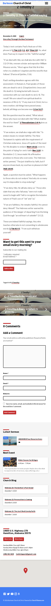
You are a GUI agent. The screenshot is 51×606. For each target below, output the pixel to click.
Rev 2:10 (36, 150)
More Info (8, 539)
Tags (16, 25)
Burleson (17, 3)
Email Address (10, 256)
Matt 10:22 (32, 147)
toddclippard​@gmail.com (26, 554)
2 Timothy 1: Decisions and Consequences (22, 297)
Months (23, 25)
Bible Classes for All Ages (28, 460)
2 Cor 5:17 (37, 109)
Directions (19, 539)
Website (6, 394)
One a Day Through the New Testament (24, 20)
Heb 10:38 (8, 169)
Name (6, 373)
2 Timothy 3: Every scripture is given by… (21, 310)
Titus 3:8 (33, 50)
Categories (7, 25)
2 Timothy (15, 282)
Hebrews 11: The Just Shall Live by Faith (20, 511)
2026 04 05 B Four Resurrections (30, 439)
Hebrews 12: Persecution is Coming (18, 499)
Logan (21, 36)
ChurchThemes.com (38, 600)
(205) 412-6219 (8, 554)
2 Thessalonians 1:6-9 (30, 122)
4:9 (27, 50)
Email (6, 383)
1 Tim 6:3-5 (15, 228)
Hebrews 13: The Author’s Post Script (19, 488)
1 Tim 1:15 (16, 50)
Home (5, 20)
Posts (10, 20)
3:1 (23, 50)
